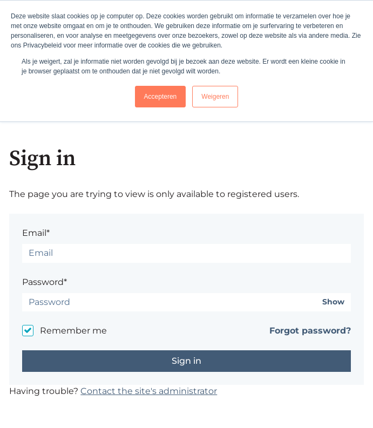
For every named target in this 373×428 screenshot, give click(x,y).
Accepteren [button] (160, 96)
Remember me (73, 330)
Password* (44, 282)
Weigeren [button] (215, 96)
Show (333, 302)
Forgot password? (310, 330)
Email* (36, 233)
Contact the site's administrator (148, 391)
